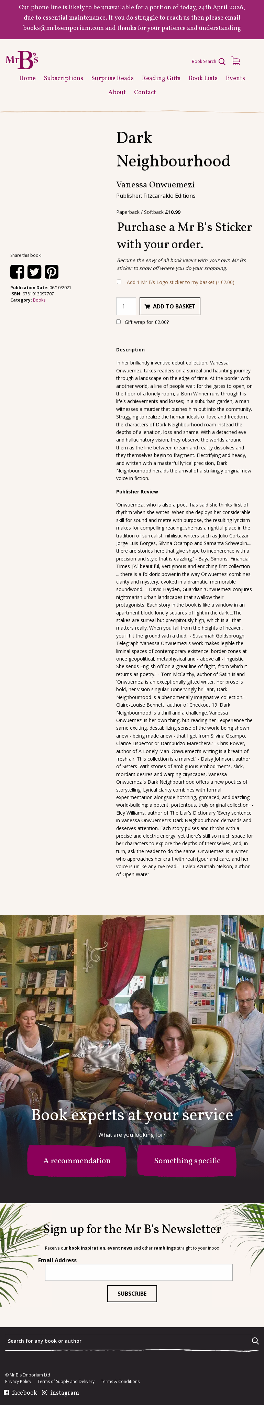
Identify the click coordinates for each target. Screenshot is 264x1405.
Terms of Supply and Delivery (66, 1382)
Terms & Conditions (120, 1382)
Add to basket (174, 306)
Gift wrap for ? (142, 322)
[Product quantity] (126, 306)
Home (27, 78)
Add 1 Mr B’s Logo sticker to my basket (180, 282)
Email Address (57, 1260)
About (117, 92)
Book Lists (203, 78)
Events (235, 78)
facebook (24, 1393)
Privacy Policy (18, 1382)
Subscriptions (63, 78)
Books (39, 300)
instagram (64, 1393)
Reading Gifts (161, 78)
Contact (145, 92)
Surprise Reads (112, 78)
